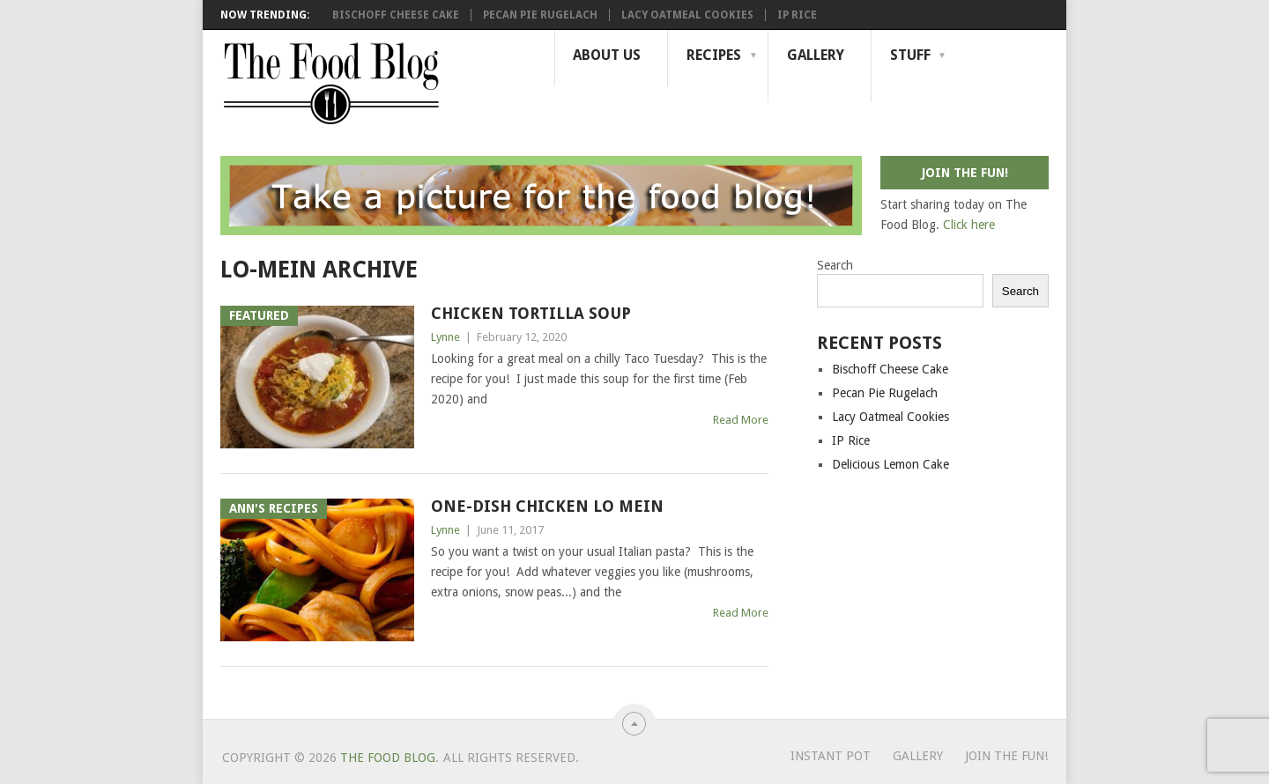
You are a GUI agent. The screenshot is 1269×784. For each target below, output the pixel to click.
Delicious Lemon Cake (890, 464)
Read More (740, 419)
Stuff (910, 55)
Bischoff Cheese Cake (395, 15)
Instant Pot (830, 756)
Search (835, 265)
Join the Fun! (1006, 756)
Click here (969, 225)
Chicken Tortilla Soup (531, 313)
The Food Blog (387, 758)
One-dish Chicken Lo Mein (547, 506)
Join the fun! (965, 173)
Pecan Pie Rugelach (540, 15)
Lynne (445, 337)
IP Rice (797, 15)
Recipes (713, 55)
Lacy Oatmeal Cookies (687, 15)
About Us (607, 55)
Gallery (815, 55)
